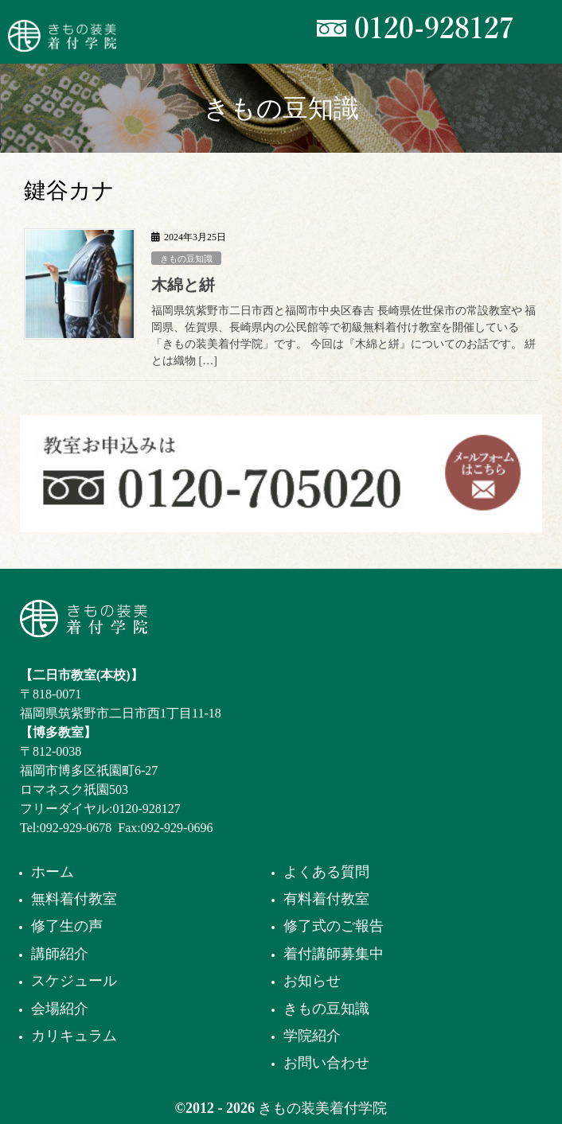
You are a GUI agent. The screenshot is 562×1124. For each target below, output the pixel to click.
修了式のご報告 (333, 926)
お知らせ (312, 981)
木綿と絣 (183, 285)
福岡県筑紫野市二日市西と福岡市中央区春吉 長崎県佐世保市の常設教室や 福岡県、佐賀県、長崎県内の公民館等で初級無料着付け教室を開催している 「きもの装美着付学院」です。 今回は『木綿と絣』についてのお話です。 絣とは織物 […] (343, 336)
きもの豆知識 (186, 258)
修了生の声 (67, 926)
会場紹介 (59, 1009)
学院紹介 (312, 1036)
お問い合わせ (326, 1063)
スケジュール (74, 981)
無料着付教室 (74, 899)
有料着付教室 (326, 899)
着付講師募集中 (333, 954)
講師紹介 (59, 954)
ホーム (52, 872)
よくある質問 (326, 872)
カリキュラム (74, 1036)
